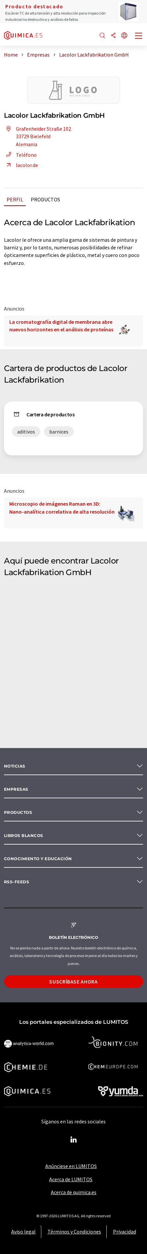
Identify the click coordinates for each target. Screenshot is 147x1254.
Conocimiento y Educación (38, 858)
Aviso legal (23, 1231)
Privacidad (124, 1231)
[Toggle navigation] (138, 36)
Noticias (14, 766)
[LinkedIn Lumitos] (73, 1140)
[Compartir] (113, 36)
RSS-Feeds (16, 881)
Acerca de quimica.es (73, 1192)
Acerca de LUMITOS (70, 1179)
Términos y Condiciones (74, 1231)
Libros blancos (23, 835)
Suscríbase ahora (73, 981)
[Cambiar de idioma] (124, 36)
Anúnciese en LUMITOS (71, 1166)
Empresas (16, 789)
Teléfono (20, 154)
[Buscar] (102, 36)
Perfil (15, 199)
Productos (45, 199)
